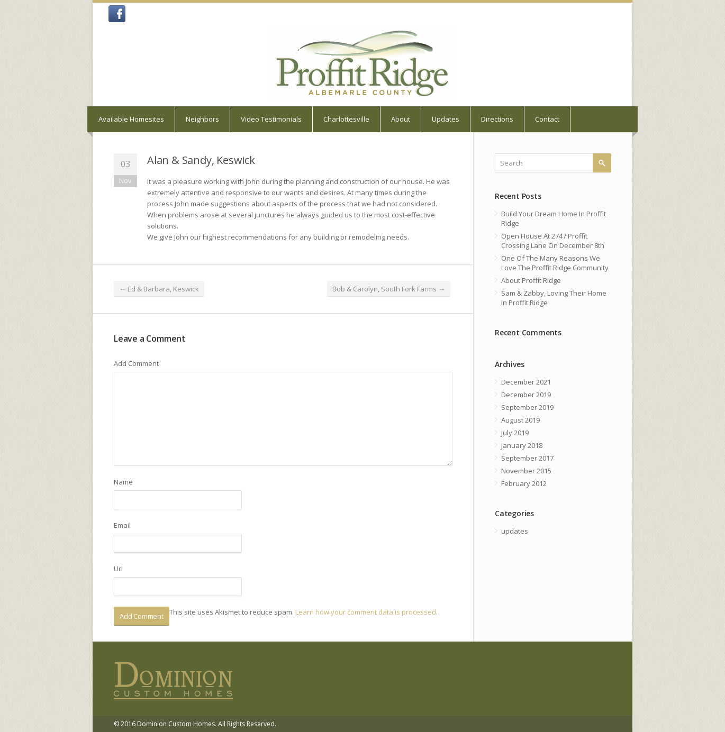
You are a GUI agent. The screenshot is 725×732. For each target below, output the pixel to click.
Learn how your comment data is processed (365, 612)
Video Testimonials (271, 119)
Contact (547, 119)
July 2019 (515, 432)
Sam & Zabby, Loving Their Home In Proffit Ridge (553, 297)
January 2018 (521, 445)
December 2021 (526, 382)
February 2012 (524, 483)
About (400, 119)
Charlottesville (346, 119)
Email (122, 525)
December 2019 (526, 394)
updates (514, 531)
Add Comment (136, 363)
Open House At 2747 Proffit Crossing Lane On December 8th (552, 240)
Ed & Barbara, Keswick (159, 289)
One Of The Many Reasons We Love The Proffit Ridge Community (555, 262)
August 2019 (520, 420)
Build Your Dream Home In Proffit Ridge (553, 218)
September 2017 (527, 458)
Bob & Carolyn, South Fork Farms (388, 289)
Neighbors (202, 119)
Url (118, 568)
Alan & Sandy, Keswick (201, 160)
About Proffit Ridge (531, 280)
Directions (497, 119)
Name (123, 482)
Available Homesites (131, 119)
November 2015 (526, 470)
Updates (445, 119)
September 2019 (527, 407)
